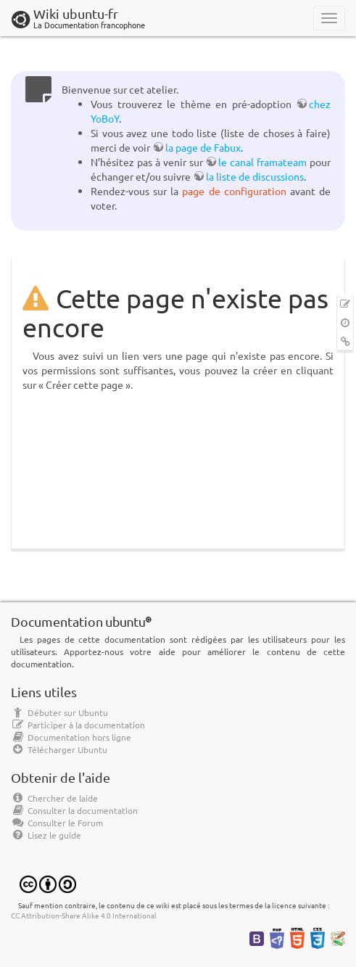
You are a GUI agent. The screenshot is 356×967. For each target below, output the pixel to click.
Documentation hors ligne (71, 737)
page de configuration (234, 190)
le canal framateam (262, 161)
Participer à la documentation (78, 725)
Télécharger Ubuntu (59, 749)
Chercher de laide (54, 798)
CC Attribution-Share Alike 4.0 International (84, 915)
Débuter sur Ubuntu (59, 712)
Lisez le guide (46, 835)
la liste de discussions (255, 176)
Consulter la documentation (74, 810)
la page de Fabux (203, 147)
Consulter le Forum (57, 822)
